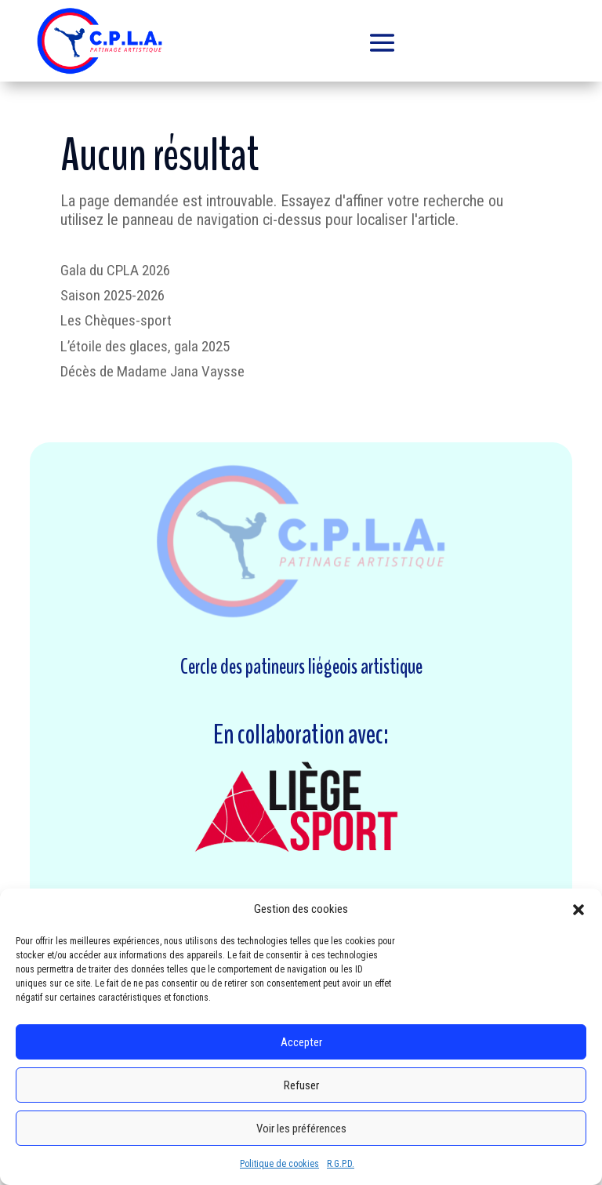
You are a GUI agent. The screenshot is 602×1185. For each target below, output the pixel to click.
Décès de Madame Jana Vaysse (152, 371)
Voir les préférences (301, 1128)
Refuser (301, 1085)
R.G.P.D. (340, 1163)
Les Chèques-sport (116, 320)
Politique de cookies (279, 1163)
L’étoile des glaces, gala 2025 (145, 346)
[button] (578, 910)
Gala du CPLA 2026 (115, 270)
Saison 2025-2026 (112, 295)
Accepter (301, 1042)
